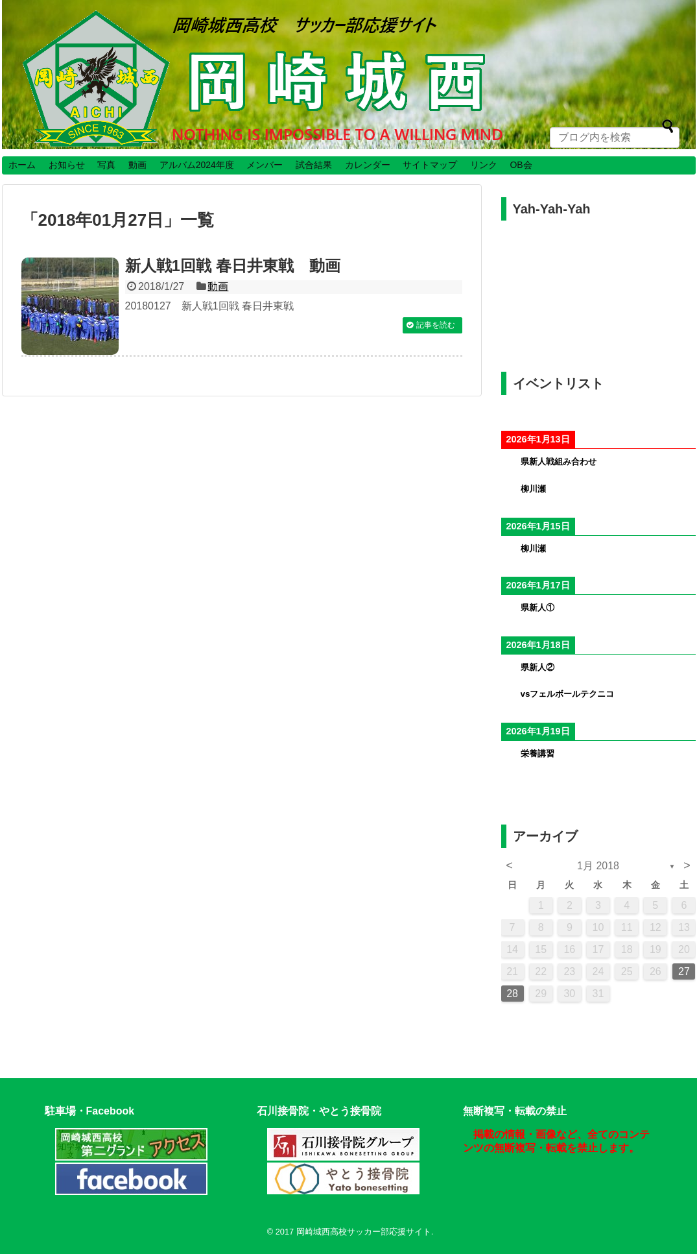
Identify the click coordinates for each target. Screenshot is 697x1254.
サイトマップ (430, 165)
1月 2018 (598, 865)
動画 (137, 165)
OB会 (521, 165)
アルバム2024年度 (196, 165)
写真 (106, 165)
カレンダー (367, 165)
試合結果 (314, 165)
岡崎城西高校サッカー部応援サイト (363, 1231)
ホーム (22, 165)
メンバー (264, 165)
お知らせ (67, 165)
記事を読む (435, 325)
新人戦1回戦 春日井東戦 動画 (232, 265)
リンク (483, 165)
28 (512, 993)
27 (684, 971)
